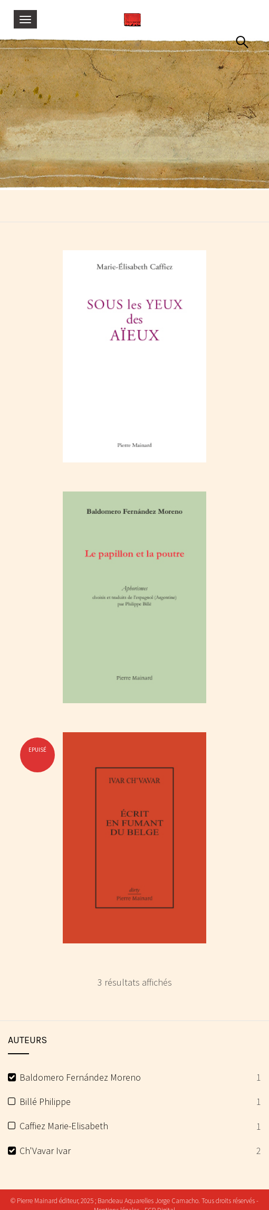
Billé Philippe (45, 1101)
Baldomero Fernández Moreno (80, 1077)
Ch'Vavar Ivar (45, 1151)
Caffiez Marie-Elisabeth (64, 1126)
